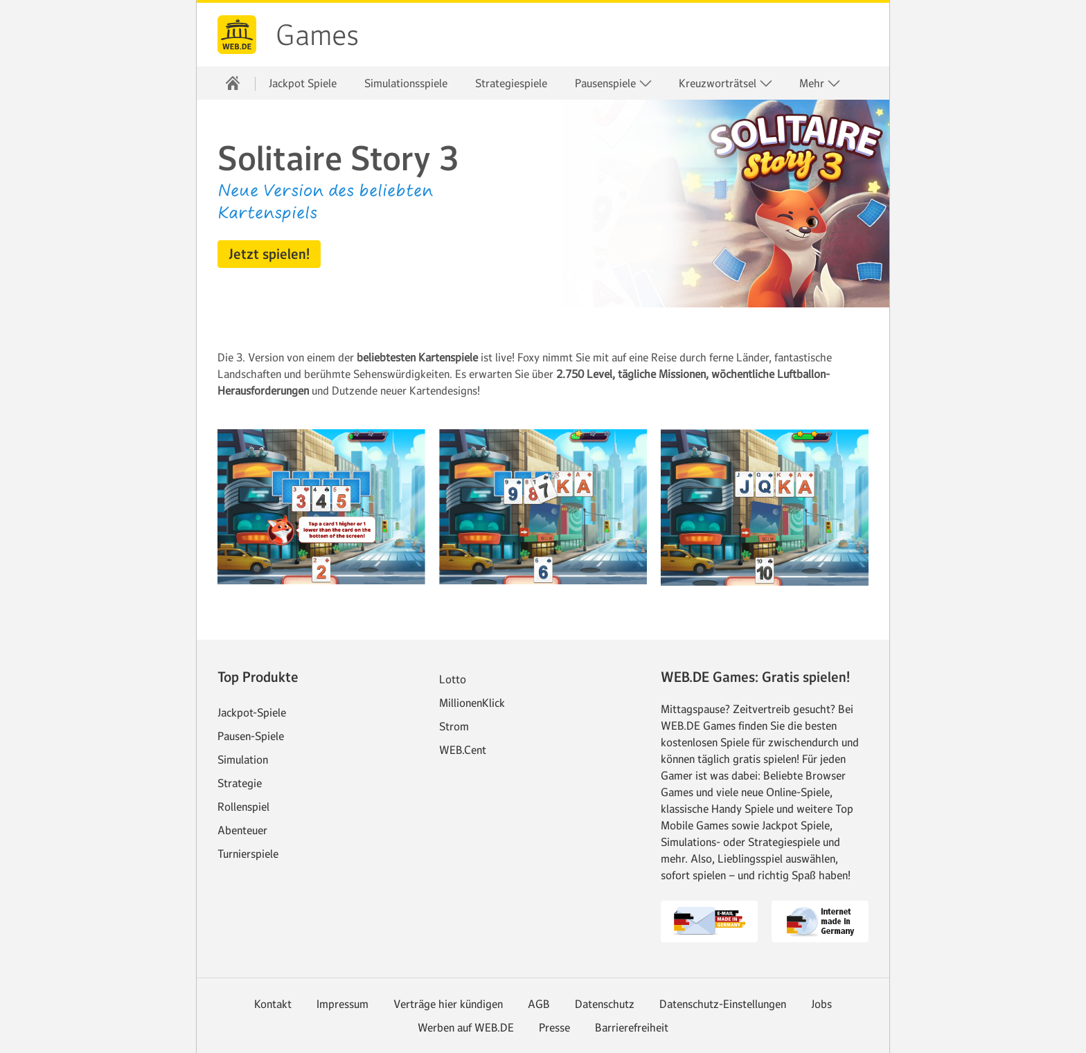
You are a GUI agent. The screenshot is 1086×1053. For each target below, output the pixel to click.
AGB (539, 1004)
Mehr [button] (820, 83)
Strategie (239, 783)
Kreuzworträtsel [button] (726, 83)
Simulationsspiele (405, 83)
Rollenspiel (243, 806)
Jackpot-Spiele (251, 712)
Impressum (342, 1004)
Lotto (452, 679)
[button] (269, 254)
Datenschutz (604, 1004)
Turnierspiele (247, 854)
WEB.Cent (462, 750)
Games (317, 35)
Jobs (821, 1004)
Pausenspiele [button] (613, 83)
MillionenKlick (472, 703)
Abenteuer (242, 830)
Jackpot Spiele (303, 83)
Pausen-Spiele (250, 736)
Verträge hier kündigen (448, 1004)
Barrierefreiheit (631, 1027)
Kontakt (273, 1004)
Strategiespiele (511, 83)
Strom (454, 726)
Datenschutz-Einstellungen (722, 1004)
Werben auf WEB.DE (466, 1027)
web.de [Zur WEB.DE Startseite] (236, 34)
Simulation (242, 759)
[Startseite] (233, 83)
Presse (554, 1027)
